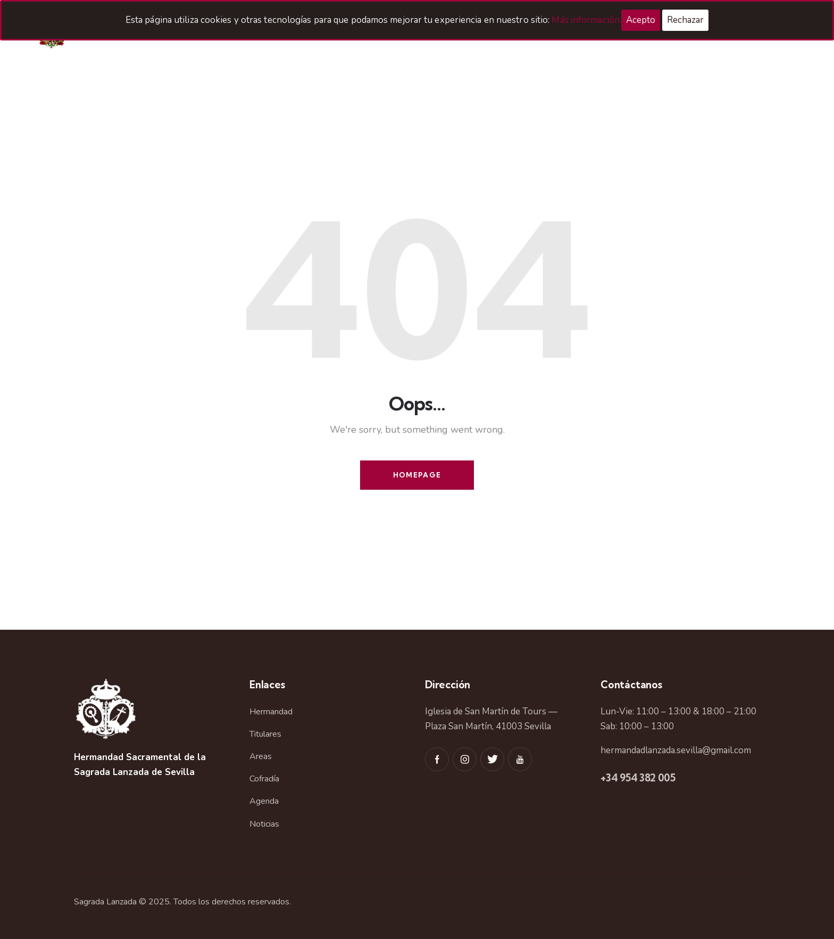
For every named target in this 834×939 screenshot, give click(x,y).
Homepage (417, 475)
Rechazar (685, 20)
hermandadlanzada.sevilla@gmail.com (676, 750)
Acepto (640, 20)
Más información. (586, 20)
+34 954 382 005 (638, 777)
